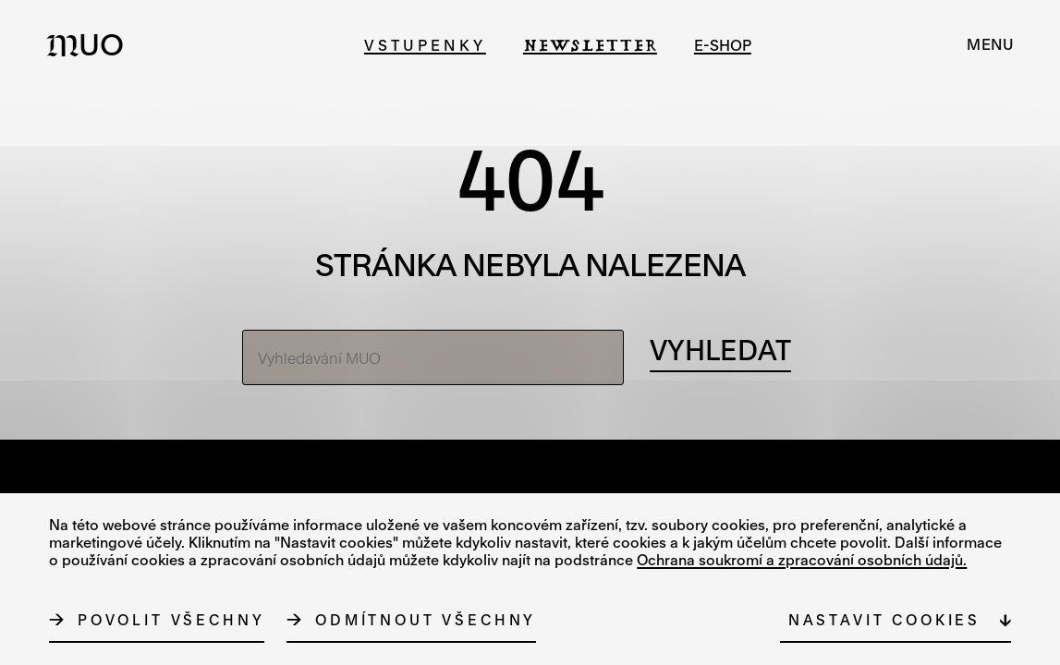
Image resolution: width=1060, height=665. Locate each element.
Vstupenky (425, 45)
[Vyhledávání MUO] (433, 357)
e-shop (722, 45)
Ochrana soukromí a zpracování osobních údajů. (802, 559)
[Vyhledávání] (720, 351)
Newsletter (590, 45)
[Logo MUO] (90, 44)
